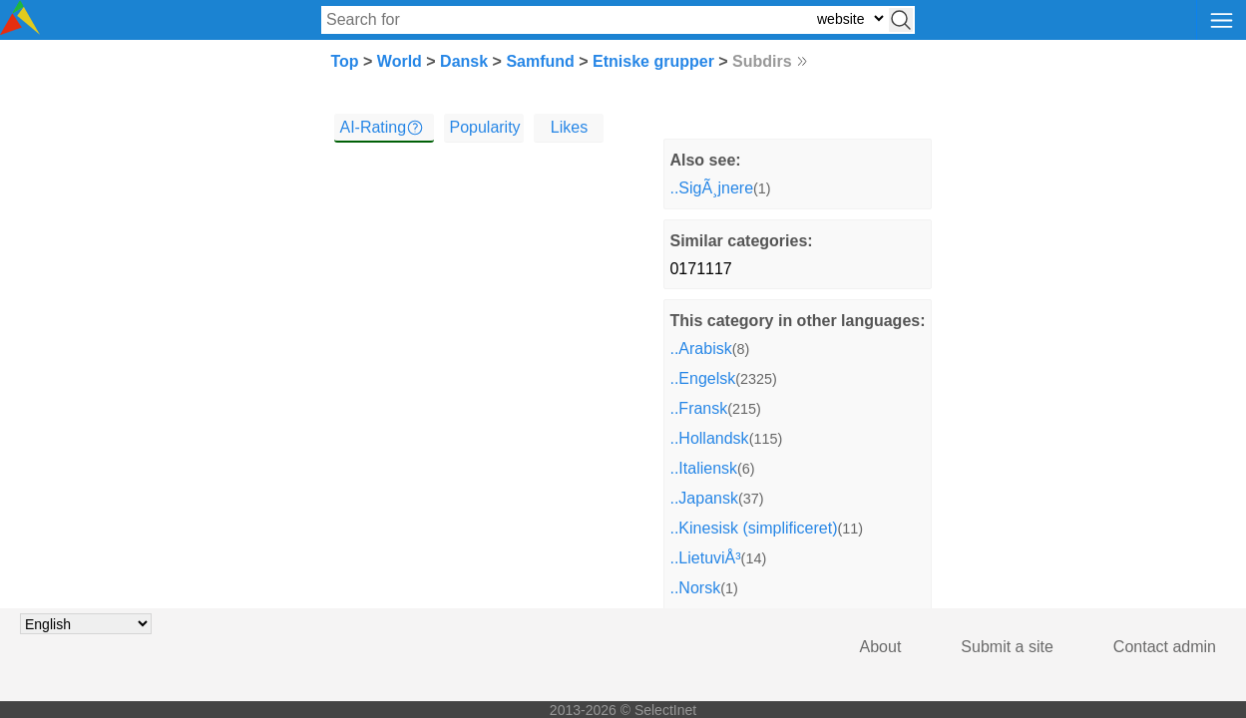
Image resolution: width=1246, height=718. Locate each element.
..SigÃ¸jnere (711, 188)
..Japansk (703, 498)
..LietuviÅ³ (704, 557)
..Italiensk (703, 468)
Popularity (484, 127)
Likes (569, 127)
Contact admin (1164, 646)
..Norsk (694, 587)
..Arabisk (700, 348)
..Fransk (698, 408)
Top (344, 61)
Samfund (540, 61)
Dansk (464, 61)
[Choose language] (86, 623)
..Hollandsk (708, 438)
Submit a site (1006, 646)
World (399, 61)
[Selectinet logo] (20, 29)
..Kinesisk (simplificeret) (753, 528)
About (881, 646)
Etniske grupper (653, 61)
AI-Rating (372, 127)
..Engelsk (702, 378)
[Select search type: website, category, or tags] (850, 18)
